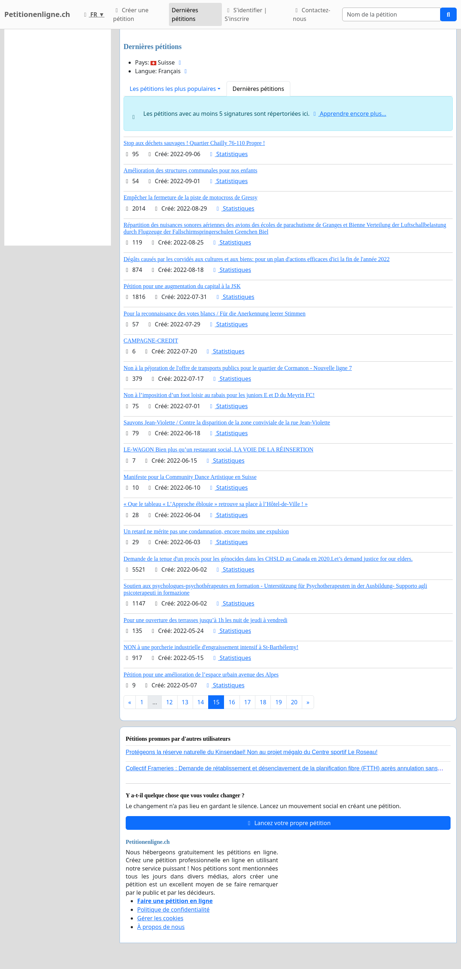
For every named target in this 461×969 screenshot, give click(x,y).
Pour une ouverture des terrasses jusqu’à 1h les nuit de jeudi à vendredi (205, 620)
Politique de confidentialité (173, 909)
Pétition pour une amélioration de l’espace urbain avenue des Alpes (201, 674)
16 (231, 702)
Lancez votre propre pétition (288, 823)
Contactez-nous (311, 14)
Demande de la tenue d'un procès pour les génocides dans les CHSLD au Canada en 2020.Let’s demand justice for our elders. (268, 559)
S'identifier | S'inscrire (246, 14)
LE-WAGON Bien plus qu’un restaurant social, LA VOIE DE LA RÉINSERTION (218, 449)
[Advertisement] (57, 137)
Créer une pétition (130, 14)
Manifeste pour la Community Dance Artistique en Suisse (190, 477)
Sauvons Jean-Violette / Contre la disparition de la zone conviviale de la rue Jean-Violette (227, 422)
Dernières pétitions (185, 14)
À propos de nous (161, 927)
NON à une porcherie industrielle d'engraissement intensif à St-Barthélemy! (211, 647)
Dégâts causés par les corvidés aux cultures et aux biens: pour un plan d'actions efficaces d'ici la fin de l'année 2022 (257, 259)
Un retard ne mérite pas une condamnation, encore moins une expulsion (206, 531)
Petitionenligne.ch (37, 14)
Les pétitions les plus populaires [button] (173, 89)
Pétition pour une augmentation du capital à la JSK (182, 286)
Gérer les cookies (160, 918)
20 (294, 702)
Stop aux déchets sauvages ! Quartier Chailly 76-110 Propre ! (194, 143)
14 (200, 702)
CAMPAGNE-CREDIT (151, 341)
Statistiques (227, 154)
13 (185, 702)
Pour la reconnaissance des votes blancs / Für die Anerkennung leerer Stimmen (214, 313)
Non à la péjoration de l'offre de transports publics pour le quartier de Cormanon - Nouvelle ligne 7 (238, 368)
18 (263, 702)
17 (247, 702)
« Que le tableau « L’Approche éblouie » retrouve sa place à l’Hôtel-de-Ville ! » (216, 504)
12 (169, 702)
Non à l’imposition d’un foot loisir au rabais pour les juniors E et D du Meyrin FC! (219, 395)
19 (278, 702)
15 (216, 702)
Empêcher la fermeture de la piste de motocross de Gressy (191, 197)
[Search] (391, 14)
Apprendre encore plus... (348, 114)
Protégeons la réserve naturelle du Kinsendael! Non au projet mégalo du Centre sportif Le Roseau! (251, 752)
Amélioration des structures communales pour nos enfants (190, 170)
